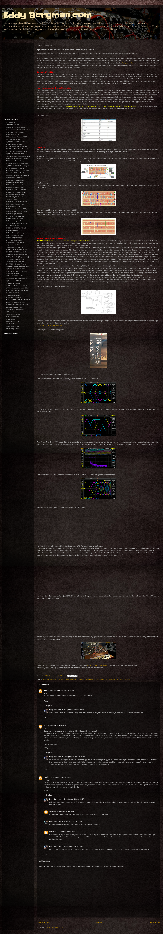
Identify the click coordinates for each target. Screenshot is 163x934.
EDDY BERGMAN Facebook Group (17, 223)
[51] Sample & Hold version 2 (15, 180)
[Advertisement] (18, 84)
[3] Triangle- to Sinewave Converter (17, 305)
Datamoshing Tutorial (12, 328)
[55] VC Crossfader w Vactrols (15, 168)
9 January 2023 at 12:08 (73, 821)
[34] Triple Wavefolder (12, 225)
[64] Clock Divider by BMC (14, 144)
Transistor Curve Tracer (13, 321)
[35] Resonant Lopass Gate (14, 221)
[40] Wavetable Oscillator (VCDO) (16, 209)
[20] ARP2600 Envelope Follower (16, 264)
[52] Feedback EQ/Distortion (14, 177)
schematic (89, 679)
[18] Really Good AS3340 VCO (15, 269)
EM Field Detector (11, 312)
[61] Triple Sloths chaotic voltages (16, 151)
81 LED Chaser (10, 319)
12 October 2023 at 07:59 (73, 846)
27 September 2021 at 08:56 (56, 725)
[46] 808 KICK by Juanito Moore (16, 192)
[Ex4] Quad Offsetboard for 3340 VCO (17, 170)
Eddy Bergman (55, 710)
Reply (46, 701)
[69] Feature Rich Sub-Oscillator (16, 127)
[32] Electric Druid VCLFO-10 (15, 230)
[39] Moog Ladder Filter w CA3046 (16, 211)
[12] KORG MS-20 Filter (13, 283)
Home (99, 922)
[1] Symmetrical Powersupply (15, 309)
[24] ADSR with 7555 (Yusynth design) (17, 252)
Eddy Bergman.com (47, 15)
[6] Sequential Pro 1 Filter (14, 297)
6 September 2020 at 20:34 (74, 710)
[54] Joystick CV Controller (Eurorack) (17, 173)
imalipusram (48, 690)
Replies (49, 705)
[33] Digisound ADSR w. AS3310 (16, 228)
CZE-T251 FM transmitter (14, 324)
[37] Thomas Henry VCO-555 (15, 216)
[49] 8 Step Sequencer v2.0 (14, 185)
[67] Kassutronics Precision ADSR (16, 137)
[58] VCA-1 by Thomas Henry (15, 161)
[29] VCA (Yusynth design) (14, 237)
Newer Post (43, 922)
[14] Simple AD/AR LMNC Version (16, 278)
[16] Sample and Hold (12, 273)
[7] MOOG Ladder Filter (13, 295)
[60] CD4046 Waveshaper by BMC (16, 153)
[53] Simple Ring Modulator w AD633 (17, 175)
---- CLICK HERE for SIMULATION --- (50, 325)
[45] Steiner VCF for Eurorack (15, 194)
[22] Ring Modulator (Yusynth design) (17, 257)
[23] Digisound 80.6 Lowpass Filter (16, 254)
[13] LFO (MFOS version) (13, 281)
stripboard (103, 679)
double (57, 679)
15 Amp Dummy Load (12, 326)
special (96, 679)
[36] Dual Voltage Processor (14, 218)
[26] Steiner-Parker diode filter (15, 247)
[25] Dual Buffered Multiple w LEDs (16, 249)
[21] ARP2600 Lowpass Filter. (15, 259)
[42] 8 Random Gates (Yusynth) (15, 204)
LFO (67, 679)
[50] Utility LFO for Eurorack (14, 182)
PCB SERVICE (10, 122)
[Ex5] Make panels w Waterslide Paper (18, 156)
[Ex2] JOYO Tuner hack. (13, 245)
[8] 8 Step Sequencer (12, 293)
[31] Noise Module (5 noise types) (16, 233)
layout (63, 679)
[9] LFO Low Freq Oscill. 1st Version (17, 290)
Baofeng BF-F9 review (13, 314)
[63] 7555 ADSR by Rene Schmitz (16, 146)
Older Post (154, 922)
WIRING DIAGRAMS (12, 125)
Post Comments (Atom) (55, 927)
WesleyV (47, 777)
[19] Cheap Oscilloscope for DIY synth (17, 266)
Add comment (44, 861)
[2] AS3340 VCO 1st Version (14, 307)
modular (73, 679)
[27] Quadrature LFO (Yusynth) (15, 242)
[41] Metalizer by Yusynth (13, 206)
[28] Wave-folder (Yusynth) (14, 240)
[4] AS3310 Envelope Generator (16, 302)
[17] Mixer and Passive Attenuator (16, 271)
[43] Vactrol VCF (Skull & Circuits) (16, 201)
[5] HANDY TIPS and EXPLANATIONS (18, 300)
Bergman (46, 679)
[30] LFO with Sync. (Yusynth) (15, 235)
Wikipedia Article (128, 63)
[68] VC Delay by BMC (13, 134)
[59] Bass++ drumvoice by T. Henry (16, 158)
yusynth (128, 679)
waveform (120, 679)
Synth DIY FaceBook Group (97, 665)
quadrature (81, 679)
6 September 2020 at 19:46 (64, 690)
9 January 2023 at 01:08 (65, 811)
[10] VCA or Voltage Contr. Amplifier (17, 288)
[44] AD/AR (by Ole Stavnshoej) (15, 197)
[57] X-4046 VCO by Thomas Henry (17, 163)
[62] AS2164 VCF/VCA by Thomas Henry (18, 149)
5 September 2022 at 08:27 (74, 799)
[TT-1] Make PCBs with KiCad (15, 132)
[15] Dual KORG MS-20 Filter (15, 276)
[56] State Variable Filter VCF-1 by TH (17, 166)
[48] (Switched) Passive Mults (15, 187)
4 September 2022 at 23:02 (61, 777)
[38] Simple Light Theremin (14, 213)
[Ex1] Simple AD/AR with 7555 (15, 261)
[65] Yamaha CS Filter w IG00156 (16, 142)
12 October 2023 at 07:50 (66, 831)
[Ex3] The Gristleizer (12, 199)
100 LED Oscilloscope (12, 317)
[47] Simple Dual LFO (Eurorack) (16, 190)
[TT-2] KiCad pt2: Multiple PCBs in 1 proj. (18, 130)
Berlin (52, 679)
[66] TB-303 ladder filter (13, 139)
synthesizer (112, 679)
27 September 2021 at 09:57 (74, 756)
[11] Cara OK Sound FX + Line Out (16, 285)
